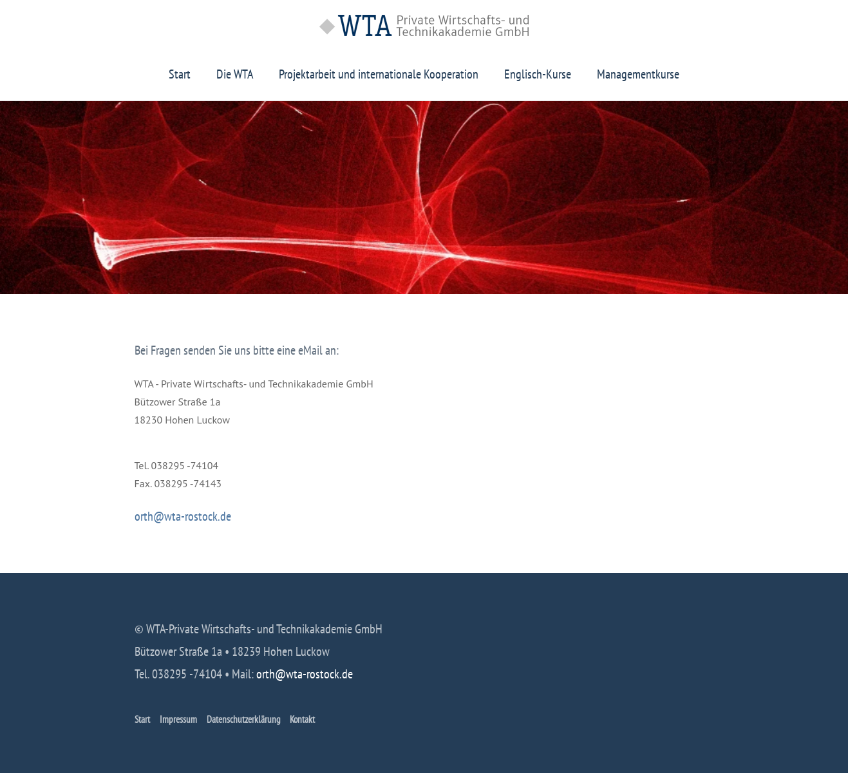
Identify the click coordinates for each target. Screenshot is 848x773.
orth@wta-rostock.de (183, 516)
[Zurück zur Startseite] (424, 25)
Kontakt (302, 719)
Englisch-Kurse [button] (537, 74)
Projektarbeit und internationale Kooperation (378, 74)
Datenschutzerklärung (243, 719)
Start (180, 74)
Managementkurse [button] (638, 74)
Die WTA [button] (234, 74)
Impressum (178, 719)
